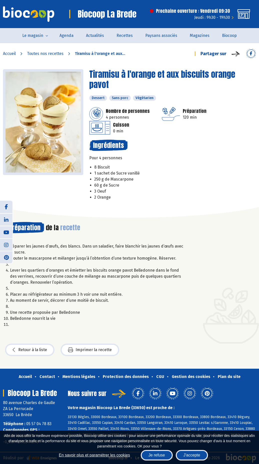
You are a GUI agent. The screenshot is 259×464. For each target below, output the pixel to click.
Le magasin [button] (32, 35)
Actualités (95, 35)
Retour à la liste (29, 349)
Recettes (124, 35)
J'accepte (192, 455)
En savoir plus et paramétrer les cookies (94, 455)
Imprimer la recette (90, 349)
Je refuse (156, 455)
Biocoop (229, 35)
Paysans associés (161, 35)
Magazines (200, 35)
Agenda (67, 35)
